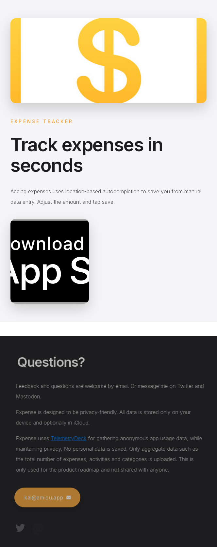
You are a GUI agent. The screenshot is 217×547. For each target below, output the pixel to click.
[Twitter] (20, 528)
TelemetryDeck (70, 438)
